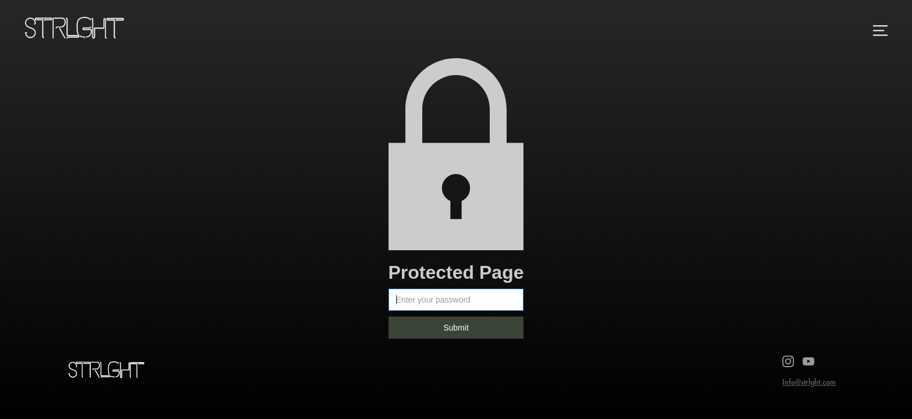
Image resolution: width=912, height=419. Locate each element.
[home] (78, 30)
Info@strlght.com (809, 382)
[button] (880, 30)
